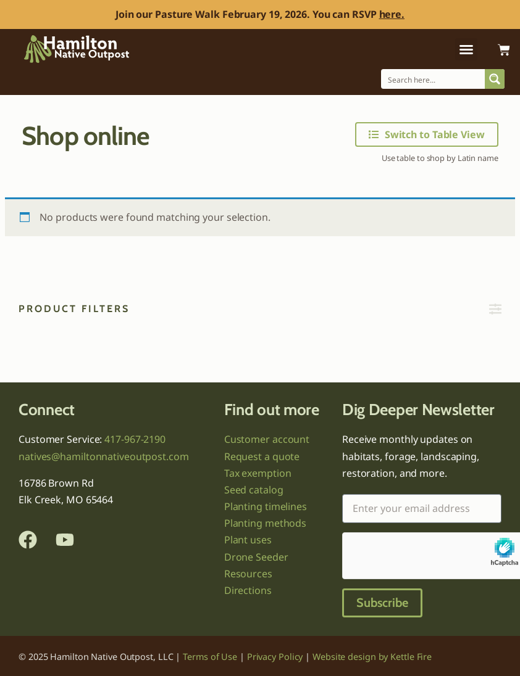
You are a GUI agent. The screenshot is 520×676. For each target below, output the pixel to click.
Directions (248, 590)
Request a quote (262, 456)
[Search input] (433, 78)
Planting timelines (265, 506)
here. (392, 14)
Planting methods (265, 523)
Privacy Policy (275, 656)
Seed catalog (253, 490)
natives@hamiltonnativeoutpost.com (104, 456)
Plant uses (248, 539)
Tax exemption (257, 473)
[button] (466, 49)
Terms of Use (210, 656)
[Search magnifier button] (495, 79)
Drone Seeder (256, 557)
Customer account (266, 439)
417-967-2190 (135, 439)
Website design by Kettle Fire (372, 656)
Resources (248, 573)
